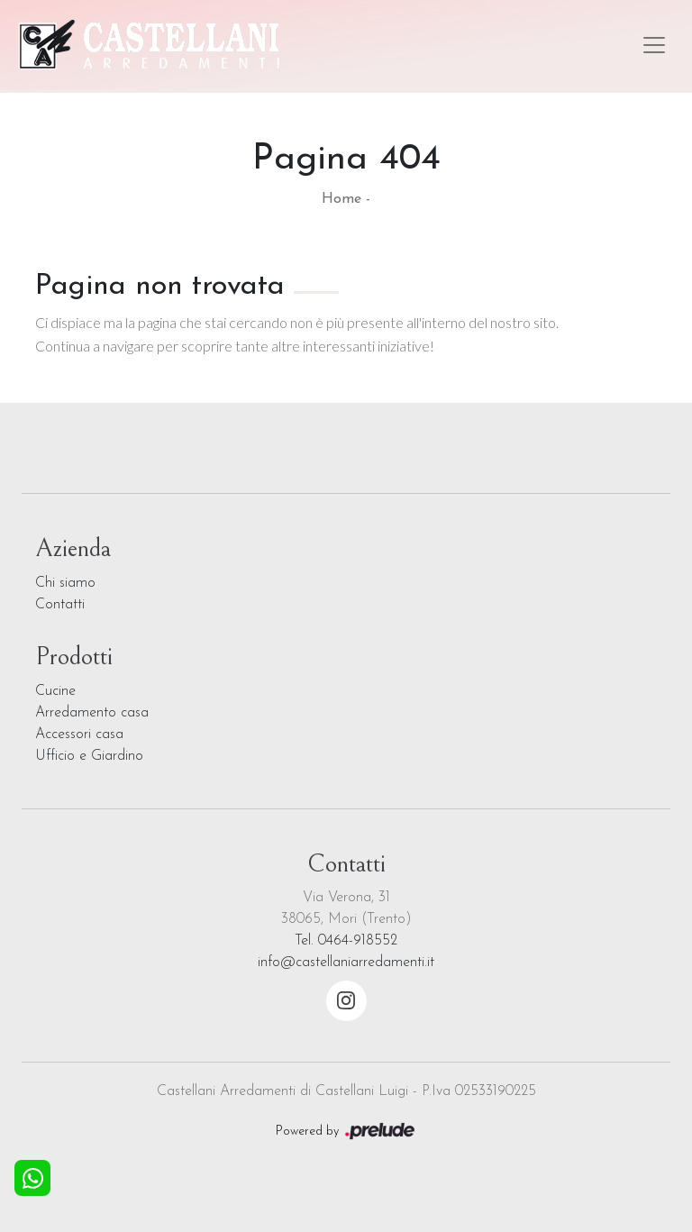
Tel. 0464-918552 (346, 941)
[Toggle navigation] (654, 45)
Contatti (60, 605)
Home (341, 199)
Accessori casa (79, 734)
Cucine (55, 691)
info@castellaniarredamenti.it (346, 962)
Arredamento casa (92, 713)
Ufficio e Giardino (89, 756)
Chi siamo (65, 583)
